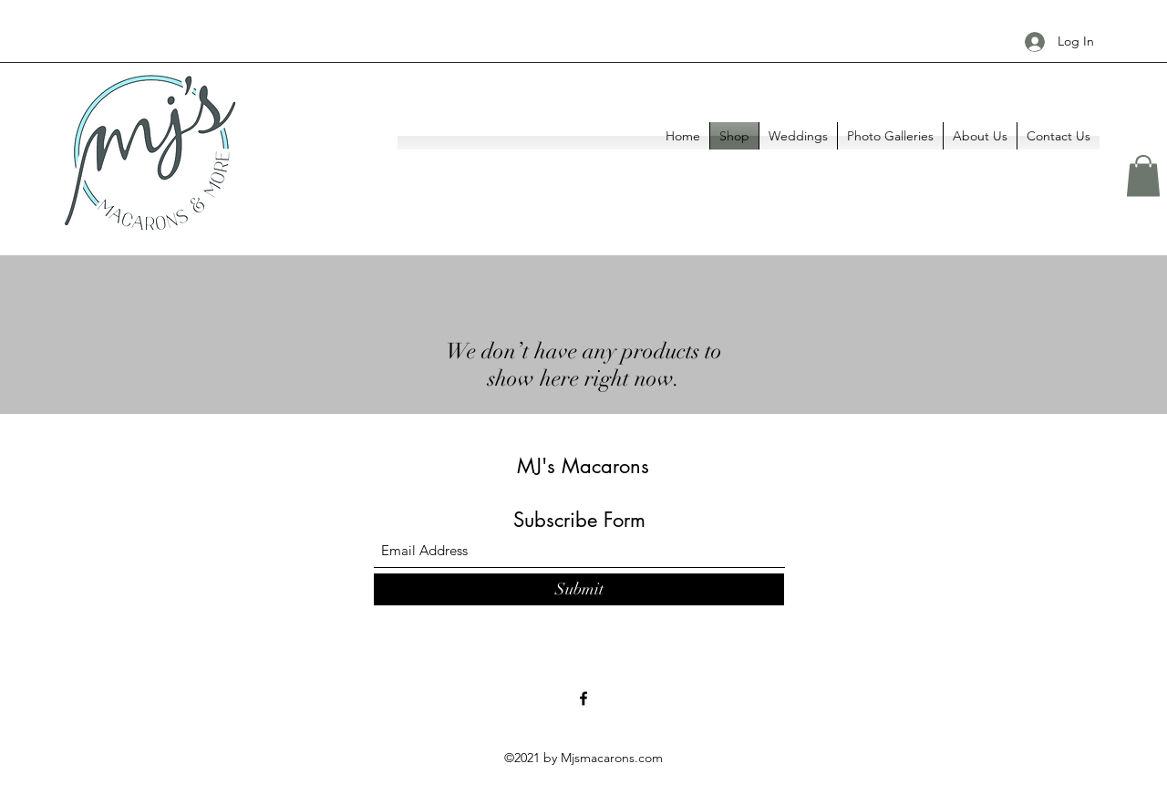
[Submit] (579, 589)
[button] (1143, 175)
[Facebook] (583, 698)
